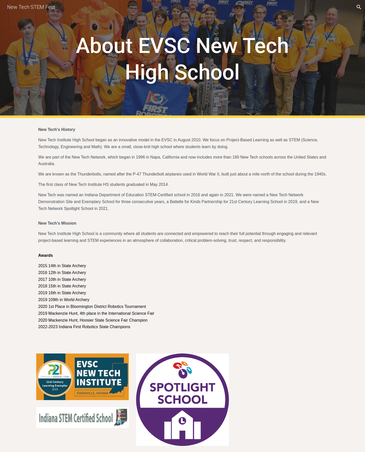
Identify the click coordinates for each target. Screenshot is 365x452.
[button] (359, 7)
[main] (182, 59)
